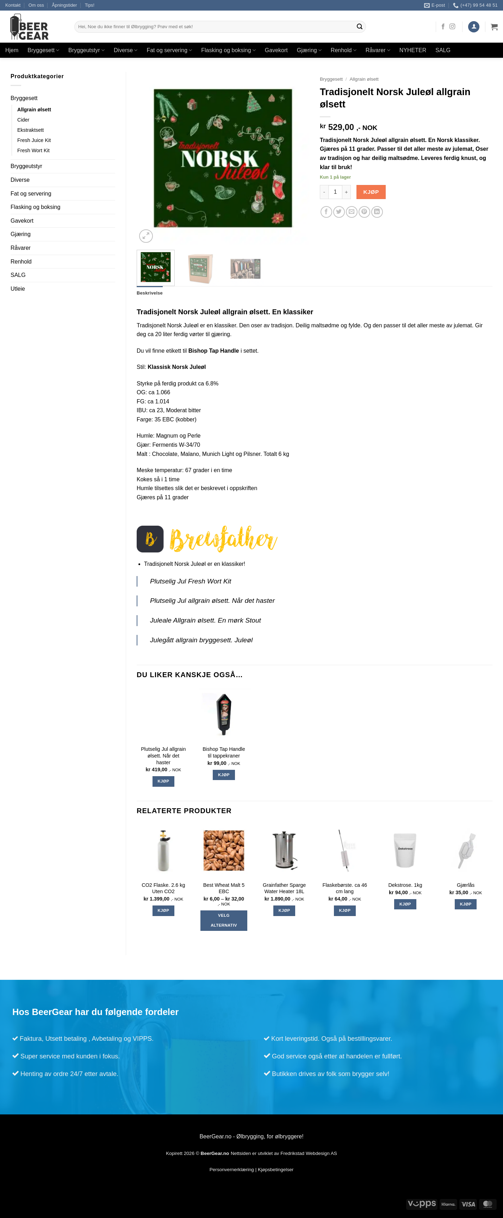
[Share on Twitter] (339, 212)
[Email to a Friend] (352, 212)
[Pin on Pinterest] (364, 212)
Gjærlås (465, 885)
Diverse (125, 50)
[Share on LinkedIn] (377, 212)
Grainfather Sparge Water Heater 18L (284, 888)
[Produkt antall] (335, 192)
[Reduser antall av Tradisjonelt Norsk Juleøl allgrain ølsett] (324, 192)
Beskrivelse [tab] (150, 293)
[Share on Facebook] (326, 212)
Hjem (11, 50)
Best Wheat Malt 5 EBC (224, 888)
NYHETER (412, 50)
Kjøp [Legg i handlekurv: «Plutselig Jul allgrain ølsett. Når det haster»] (163, 781)
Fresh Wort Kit (33, 150)
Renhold (343, 50)
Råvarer (378, 50)
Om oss (36, 5)
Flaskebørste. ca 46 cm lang (345, 888)
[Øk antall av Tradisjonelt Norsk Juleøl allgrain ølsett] (346, 192)
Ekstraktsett (30, 130)
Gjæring (309, 50)
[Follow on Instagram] (452, 27)
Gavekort (276, 50)
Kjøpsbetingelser (275, 1169)
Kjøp (371, 192)
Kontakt (12, 5)
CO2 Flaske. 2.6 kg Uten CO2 (163, 888)
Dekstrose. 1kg (405, 885)
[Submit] (360, 27)
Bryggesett (43, 50)
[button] (473, 27)
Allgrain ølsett (34, 109)
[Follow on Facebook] (443, 27)
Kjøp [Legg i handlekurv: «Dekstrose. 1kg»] (405, 904)
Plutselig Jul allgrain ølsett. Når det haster (212, 601)
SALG (443, 50)
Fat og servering (169, 50)
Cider (23, 120)
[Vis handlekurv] (494, 27)
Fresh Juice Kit (34, 140)
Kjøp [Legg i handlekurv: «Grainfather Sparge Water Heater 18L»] (284, 910)
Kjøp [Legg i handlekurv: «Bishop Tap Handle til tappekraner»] (224, 775)
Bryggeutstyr (86, 50)
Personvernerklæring (232, 1169)
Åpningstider (64, 5)
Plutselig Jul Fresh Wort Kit (190, 581)
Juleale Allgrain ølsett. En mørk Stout (205, 620)
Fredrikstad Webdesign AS (308, 1153)
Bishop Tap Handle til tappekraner (224, 753)
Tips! (89, 5)
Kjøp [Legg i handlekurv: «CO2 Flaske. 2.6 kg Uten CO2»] (163, 910)
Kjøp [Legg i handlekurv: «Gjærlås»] (466, 904)
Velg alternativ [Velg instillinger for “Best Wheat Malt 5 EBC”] (224, 921)
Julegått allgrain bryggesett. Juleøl (201, 640)
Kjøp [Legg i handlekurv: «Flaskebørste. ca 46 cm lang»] (344, 910)
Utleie (18, 289)
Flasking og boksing (228, 50)
